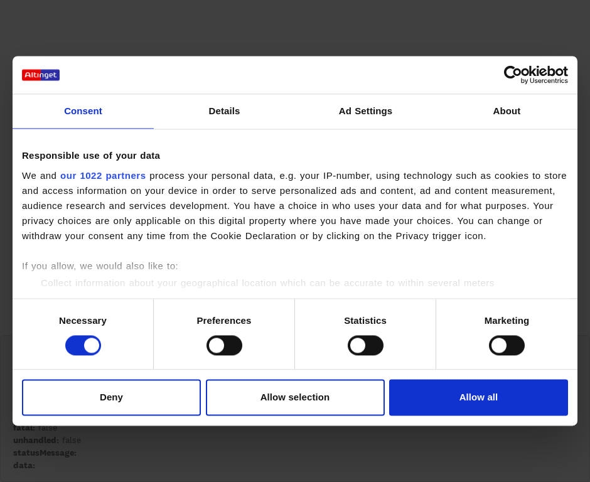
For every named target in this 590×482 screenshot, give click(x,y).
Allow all (478, 397)
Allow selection (295, 397)
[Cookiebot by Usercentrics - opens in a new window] (513, 74)
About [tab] (507, 110)
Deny (111, 397)
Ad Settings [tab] (365, 110)
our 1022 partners (103, 175)
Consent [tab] (83, 110)
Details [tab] (224, 110)
